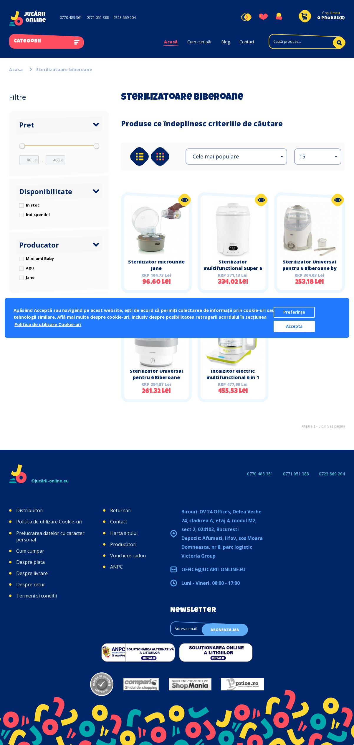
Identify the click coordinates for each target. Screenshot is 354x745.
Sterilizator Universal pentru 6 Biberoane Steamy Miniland (156, 377)
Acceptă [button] (294, 326)
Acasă (171, 42)
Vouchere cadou (128, 555)
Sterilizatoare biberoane (64, 69)
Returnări (120, 510)
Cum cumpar (30, 551)
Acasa (16, 69)
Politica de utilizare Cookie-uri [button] (47, 324)
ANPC (116, 567)
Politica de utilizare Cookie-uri (49, 521)
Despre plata (30, 562)
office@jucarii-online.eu (213, 569)
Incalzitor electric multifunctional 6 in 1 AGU (232, 377)
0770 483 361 (71, 17)
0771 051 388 (98, 17)
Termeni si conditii (36, 595)
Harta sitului (124, 533)
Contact (246, 42)
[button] (236, 156)
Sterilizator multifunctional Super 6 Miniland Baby (233, 268)
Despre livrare (32, 573)
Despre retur (30, 584)
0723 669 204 (124, 17)
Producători (123, 544)
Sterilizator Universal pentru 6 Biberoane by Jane (309, 268)
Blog (225, 42)
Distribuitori (29, 510)
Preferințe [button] (294, 312)
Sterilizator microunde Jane (156, 264)
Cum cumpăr (199, 42)
